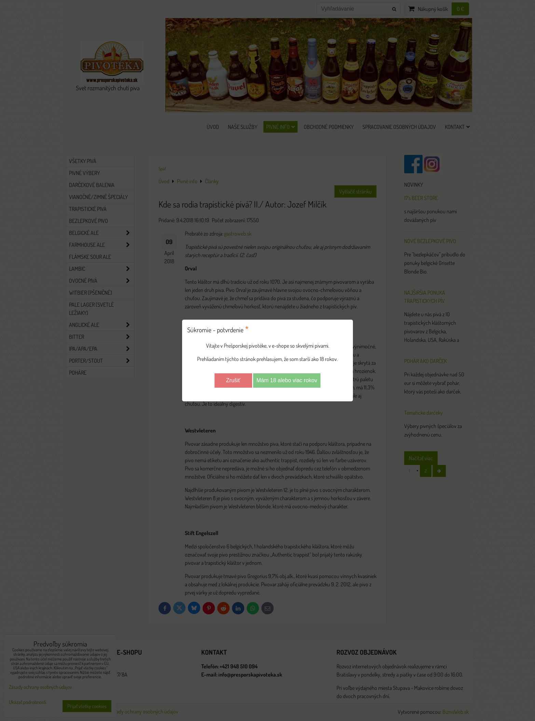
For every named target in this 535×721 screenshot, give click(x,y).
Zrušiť (233, 380)
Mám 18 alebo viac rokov (287, 380)
